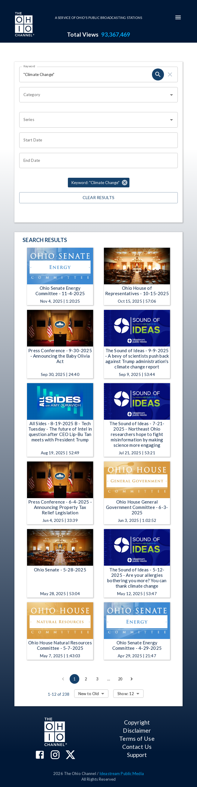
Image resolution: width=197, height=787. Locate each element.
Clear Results (98, 197)
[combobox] (94, 95)
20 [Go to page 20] (120, 679)
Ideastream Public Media (121, 773)
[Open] (171, 95)
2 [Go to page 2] (86, 679)
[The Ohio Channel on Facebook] (40, 755)
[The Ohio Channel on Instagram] (55, 755)
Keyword (29, 66)
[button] (98, 182)
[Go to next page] (131, 679)
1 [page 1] (74, 679)
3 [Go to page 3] (97, 679)
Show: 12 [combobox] (125, 693)
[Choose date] (96, 140)
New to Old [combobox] (88, 693)
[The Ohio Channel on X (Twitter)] (70, 755)
